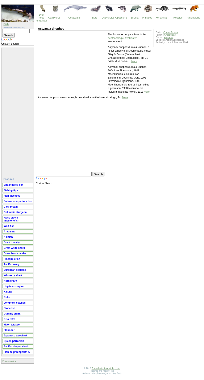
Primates (147, 17)
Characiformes (170, 32)
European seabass (15, 269)
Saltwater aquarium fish (18, 201)
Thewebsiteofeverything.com (106, 368)
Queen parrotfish (14, 341)
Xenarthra (161, 17)
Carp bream (11, 206)
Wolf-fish (9, 226)
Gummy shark (12, 313)
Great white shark (14, 248)
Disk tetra (9, 319)
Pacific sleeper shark (16, 346)
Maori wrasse (12, 324)
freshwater (131, 38)
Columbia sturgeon (15, 212)
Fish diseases (12, 195)
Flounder (9, 330)
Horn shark (10, 280)
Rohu (7, 297)
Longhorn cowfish (15, 302)
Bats (94, 17)
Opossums (121, 17)
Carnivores (54, 17)
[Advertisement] (18, 111)
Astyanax (168, 37)
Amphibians (193, 17)
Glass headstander (15, 253)
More (134, 61)
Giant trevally (12, 242)
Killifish (8, 237)
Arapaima (9, 231)
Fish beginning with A (17, 352)
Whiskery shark (13, 275)
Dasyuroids (108, 17)
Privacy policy (9, 361)
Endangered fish (14, 184)
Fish (6, 24)
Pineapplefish (12, 258)
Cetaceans (74, 17)
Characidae (170, 34)
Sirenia (134, 17)
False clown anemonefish (11, 219)
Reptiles (177, 17)
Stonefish (9, 308)
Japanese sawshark (16, 335)
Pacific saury (11, 264)
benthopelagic (116, 38)
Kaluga (8, 291)
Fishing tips (11, 190)
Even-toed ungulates (42, 17)
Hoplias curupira (14, 286)
